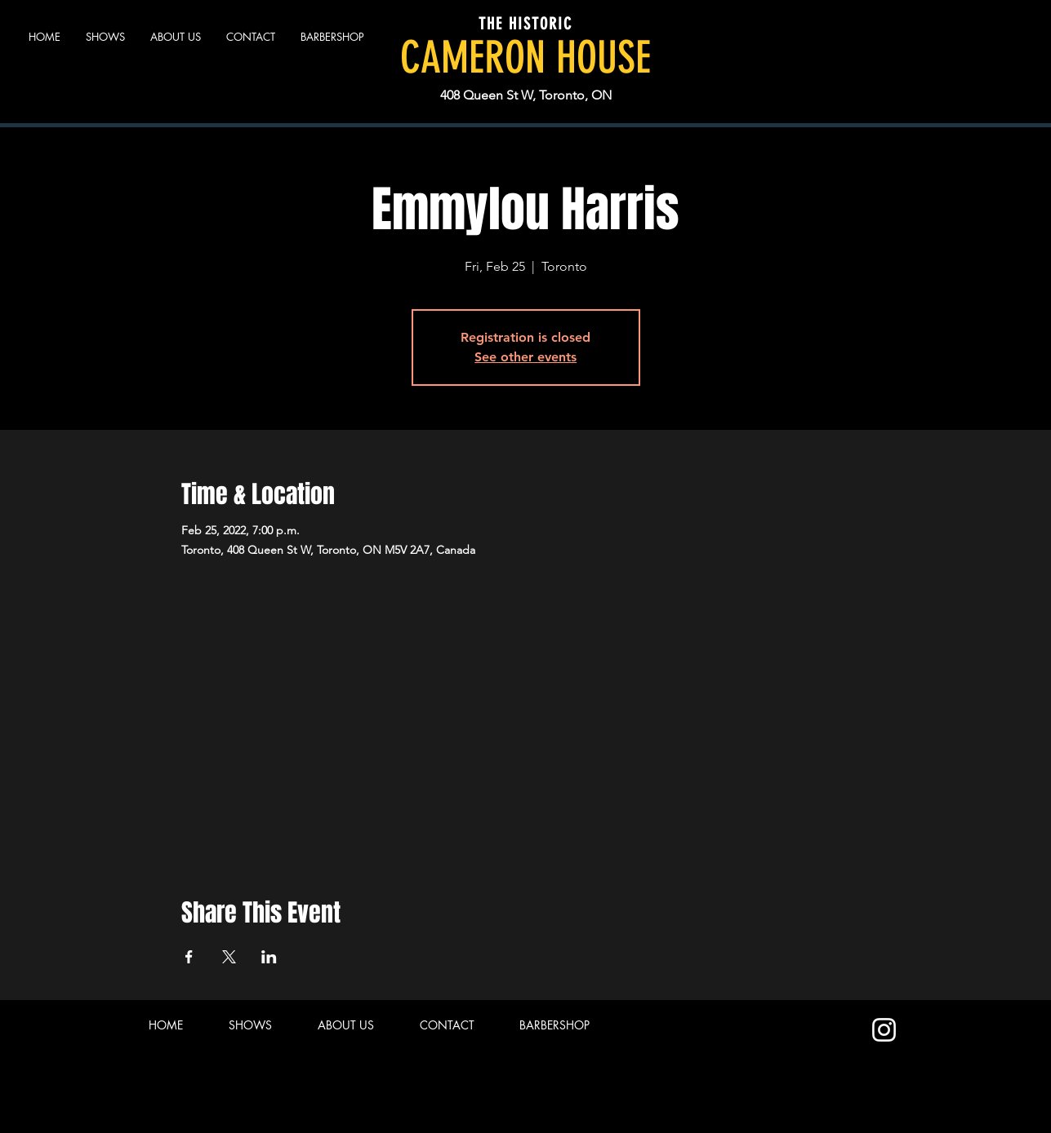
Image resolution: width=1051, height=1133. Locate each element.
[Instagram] (884, 1030)
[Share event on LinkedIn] (269, 956)
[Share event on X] (229, 956)
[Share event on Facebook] (189, 956)
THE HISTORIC (525, 23)
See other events (525, 357)
